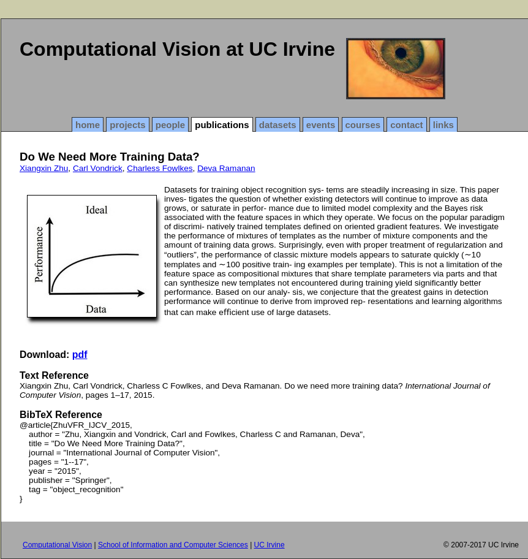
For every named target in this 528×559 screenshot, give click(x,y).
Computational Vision (57, 545)
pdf (80, 354)
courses (363, 125)
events (321, 125)
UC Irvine (269, 545)
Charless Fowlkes (159, 168)
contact (406, 125)
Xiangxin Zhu (44, 168)
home (87, 125)
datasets (277, 125)
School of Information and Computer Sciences (173, 545)
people (170, 125)
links (443, 125)
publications (222, 125)
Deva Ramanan (226, 168)
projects (127, 125)
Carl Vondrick (98, 168)
